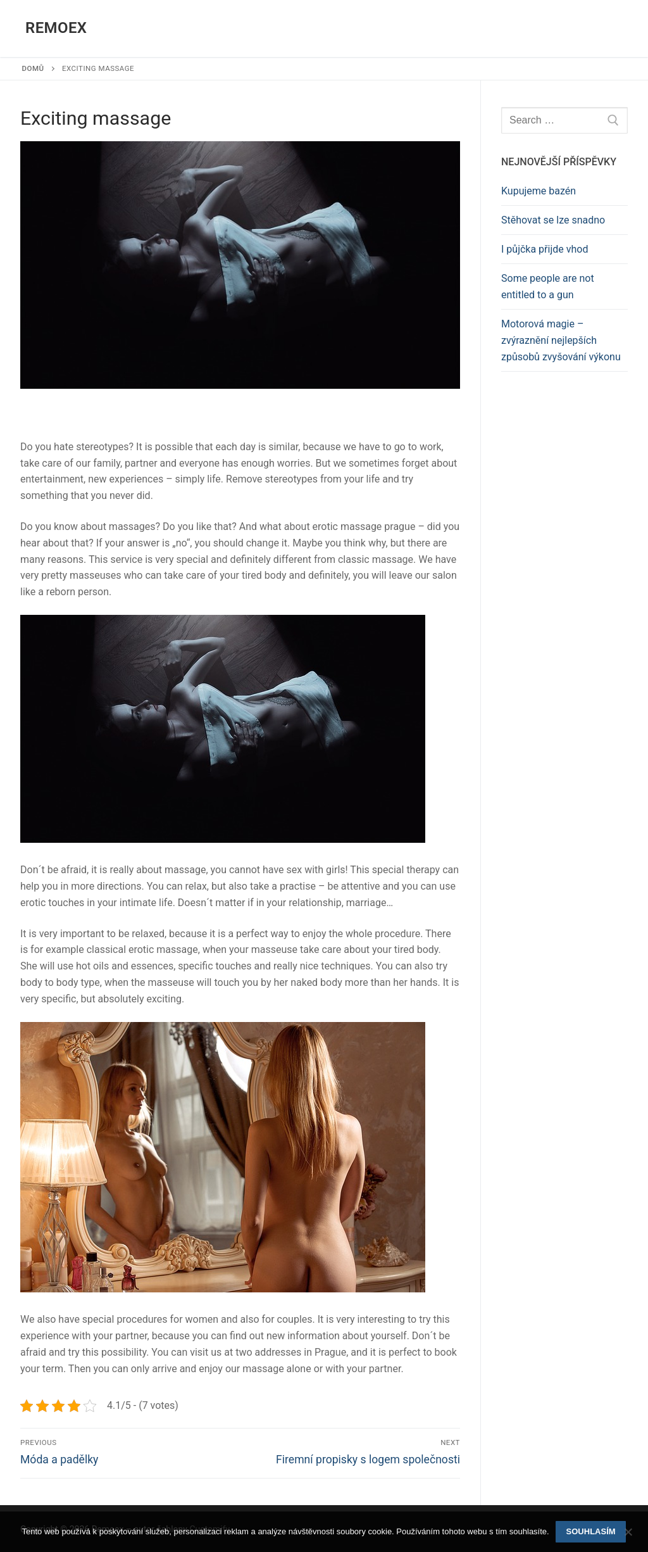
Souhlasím (591, 1531)
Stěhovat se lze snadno (553, 220)
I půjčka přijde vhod (544, 249)
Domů (33, 68)
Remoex (56, 28)
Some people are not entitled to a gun (547, 286)
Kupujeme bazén (538, 191)
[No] (628, 1536)
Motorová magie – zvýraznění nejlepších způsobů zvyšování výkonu (561, 340)
